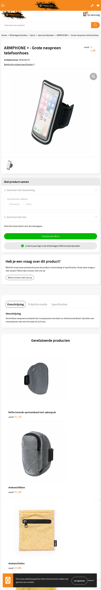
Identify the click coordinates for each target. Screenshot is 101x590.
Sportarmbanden (46, 35)
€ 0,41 (59, 459)
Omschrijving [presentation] (15, 305)
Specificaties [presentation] (59, 305)
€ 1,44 (59, 398)
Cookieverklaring (60, 532)
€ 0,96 (14, 459)
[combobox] (46, 25)
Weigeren (91, 581)
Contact (5, 528)
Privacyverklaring (60, 536)
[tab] (15, 305)
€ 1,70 (14, 402)
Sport (32, 35)
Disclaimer (57, 540)
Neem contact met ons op (20, 278)
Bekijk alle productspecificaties (19, 64)
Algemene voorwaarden (63, 528)
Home (4, 35)
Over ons (56, 486)
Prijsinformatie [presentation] (37, 305)
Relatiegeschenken (18, 35)
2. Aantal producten (15, 217)
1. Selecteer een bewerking (19, 190)
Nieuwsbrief (57, 490)
